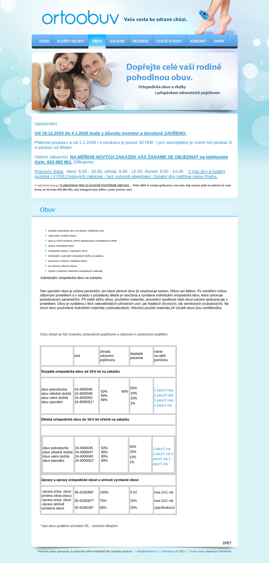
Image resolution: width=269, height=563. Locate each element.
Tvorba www (196, 551)
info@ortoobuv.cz (147, 551)
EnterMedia (224, 551)
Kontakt (198, 41)
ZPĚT (227, 543)
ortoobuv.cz (168, 551)
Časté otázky (169, 41)
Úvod (44, 41)
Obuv (97, 41)
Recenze (140, 41)
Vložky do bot (70, 41)
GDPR (219, 41)
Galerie (117, 41)
